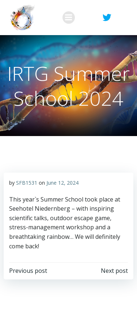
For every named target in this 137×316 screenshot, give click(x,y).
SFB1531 (26, 182)
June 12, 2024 (62, 182)
